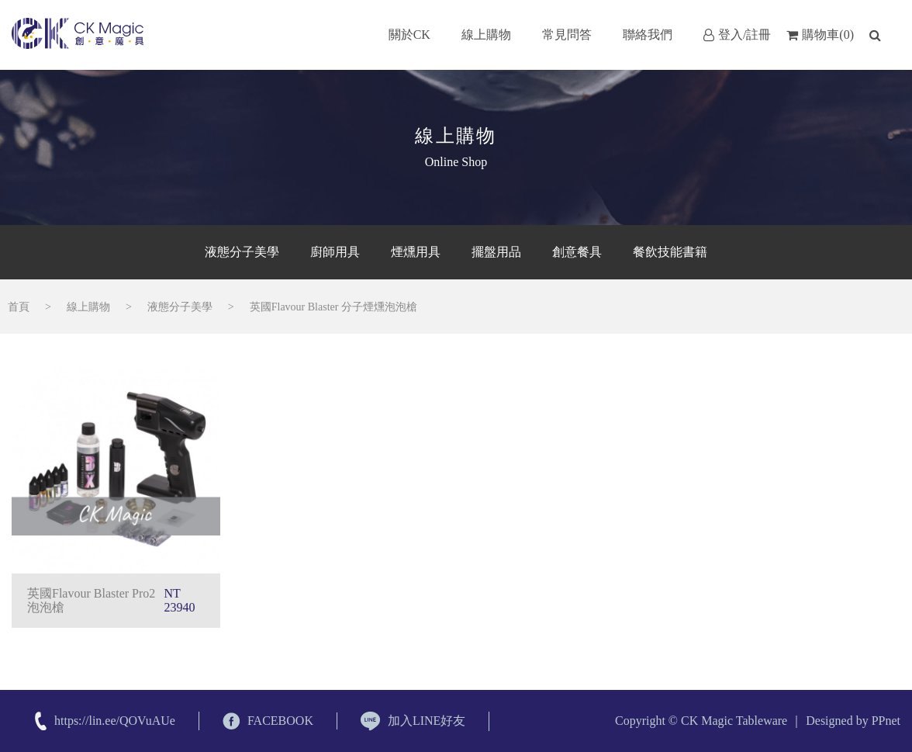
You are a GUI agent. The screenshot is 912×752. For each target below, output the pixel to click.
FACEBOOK (268, 720)
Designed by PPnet (853, 720)
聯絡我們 (647, 34)
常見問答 (567, 34)
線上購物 (486, 34)
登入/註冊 (737, 34)
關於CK (409, 34)
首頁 (18, 307)
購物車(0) (820, 34)
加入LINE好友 (413, 721)
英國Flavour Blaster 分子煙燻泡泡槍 (333, 307)
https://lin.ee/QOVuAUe (114, 720)
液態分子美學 (179, 307)
